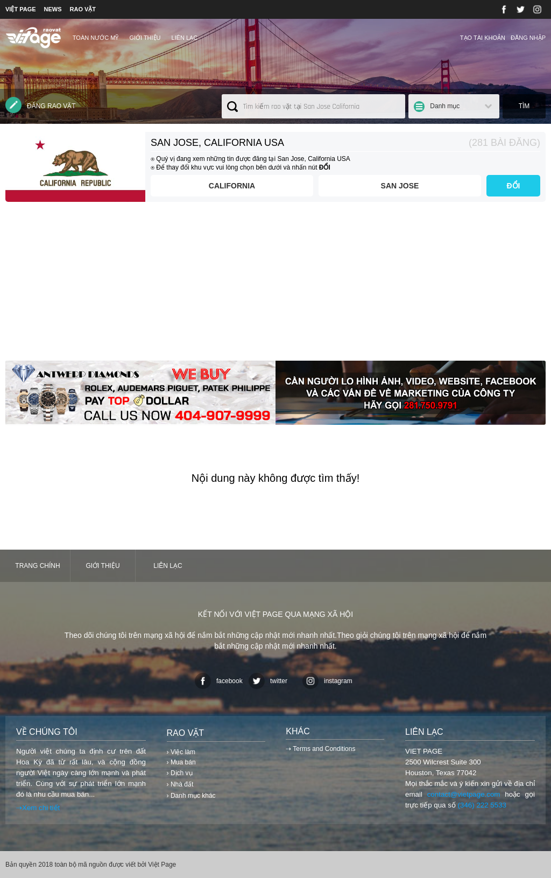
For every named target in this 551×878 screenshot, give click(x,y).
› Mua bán (181, 762)
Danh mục (445, 106)
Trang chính (37, 566)
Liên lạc (185, 37)
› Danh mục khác (191, 795)
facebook (219, 681)
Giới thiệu (144, 37)
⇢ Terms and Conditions (320, 749)
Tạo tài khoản (482, 37)
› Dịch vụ (180, 773)
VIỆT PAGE (20, 9)
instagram (327, 681)
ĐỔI (513, 185)
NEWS (53, 9)
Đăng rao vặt (40, 105)
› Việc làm (181, 752)
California (232, 185)
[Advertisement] (275, 285)
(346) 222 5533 (482, 805)
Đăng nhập (528, 37)
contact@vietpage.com (463, 794)
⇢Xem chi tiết (38, 808)
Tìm (524, 106)
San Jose (400, 185)
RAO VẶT (83, 9)
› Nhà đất (180, 784)
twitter (268, 681)
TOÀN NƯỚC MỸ (96, 37)
